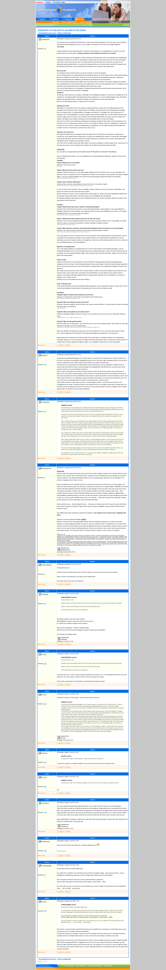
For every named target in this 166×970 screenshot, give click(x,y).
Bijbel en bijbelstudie (64, 33)
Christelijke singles (59, 2)
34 (44, 477)
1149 (45, 812)
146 (45, 48)
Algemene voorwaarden (95, 965)
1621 (45, 364)
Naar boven (41, 345)
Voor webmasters (81, 965)
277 (45, 875)
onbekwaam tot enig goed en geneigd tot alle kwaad (62, 30)
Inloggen (48, 2)
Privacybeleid (108, 965)
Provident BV (70, 965)
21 (44, 574)
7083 (45, 850)
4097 (45, 663)
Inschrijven (39, 2)
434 (45, 603)
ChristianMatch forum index (47, 33)
